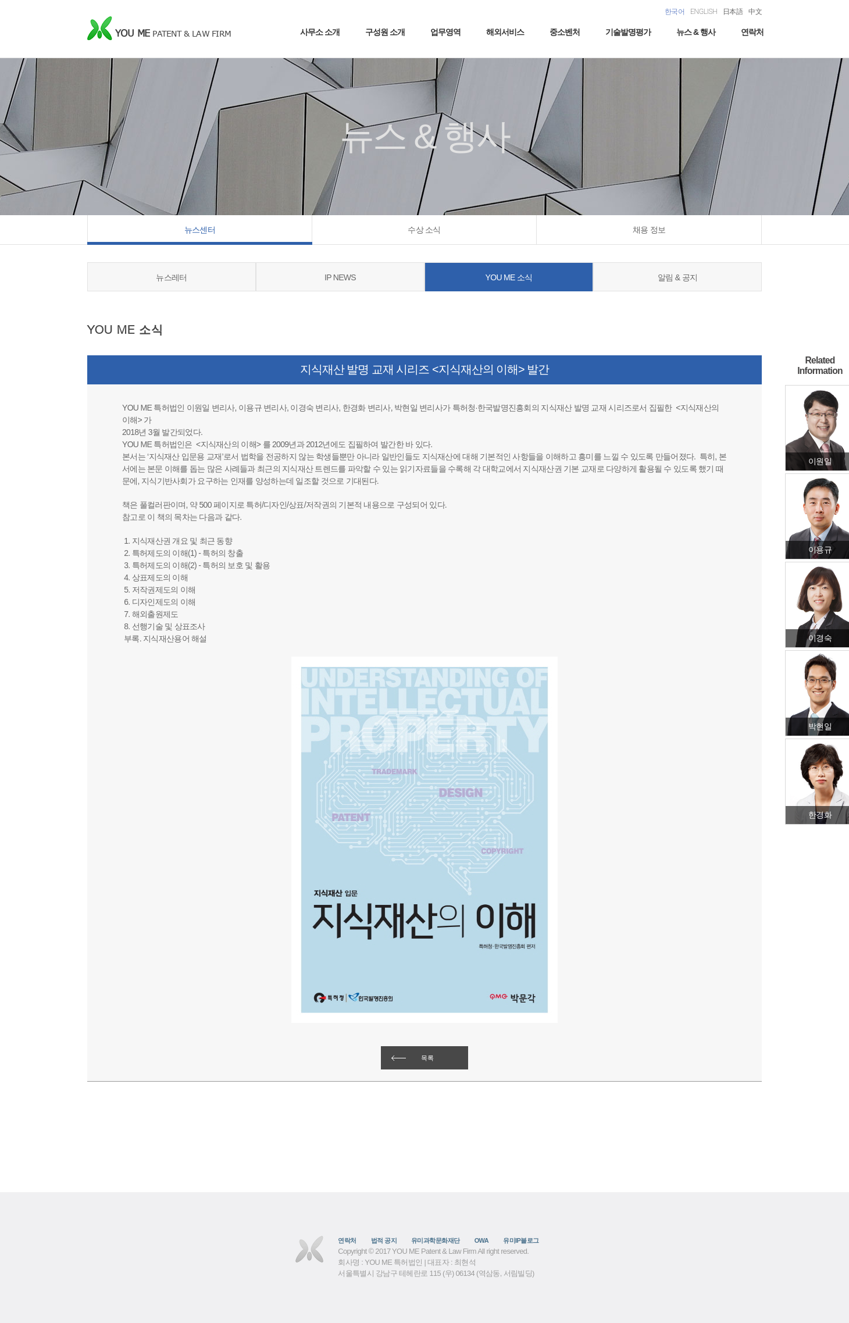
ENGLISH (703, 11)
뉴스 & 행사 (695, 32)
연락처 (752, 32)
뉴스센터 (199, 229)
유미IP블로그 (521, 1240)
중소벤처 (565, 32)
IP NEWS (340, 277)
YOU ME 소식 (509, 277)
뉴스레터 (171, 277)
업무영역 (445, 32)
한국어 (674, 11)
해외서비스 (505, 32)
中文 (755, 11)
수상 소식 (424, 229)
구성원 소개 (385, 32)
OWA (481, 1240)
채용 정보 (649, 229)
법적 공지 (384, 1240)
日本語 (733, 11)
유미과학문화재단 (435, 1240)
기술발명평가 (628, 32)
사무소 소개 (320, 32)
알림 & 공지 (677, 277)
